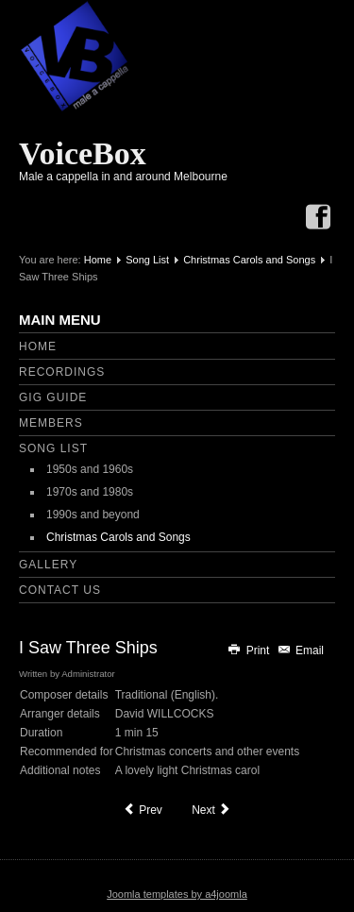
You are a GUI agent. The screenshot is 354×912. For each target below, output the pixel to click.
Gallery (48, 564)
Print (249, 650)
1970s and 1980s (89, 491)
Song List (147, 259)
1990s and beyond (93, 514)
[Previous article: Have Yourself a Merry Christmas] (143, 810)
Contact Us (60, 590)
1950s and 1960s (89, 469)
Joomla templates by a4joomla (177, 894)
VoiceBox (82, 153)
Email (300, 650)
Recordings (62, 372)
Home (97, 259)
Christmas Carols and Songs (249, 259)
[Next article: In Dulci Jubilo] (211, 810)
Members (51, 423)
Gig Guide (53, 397)
